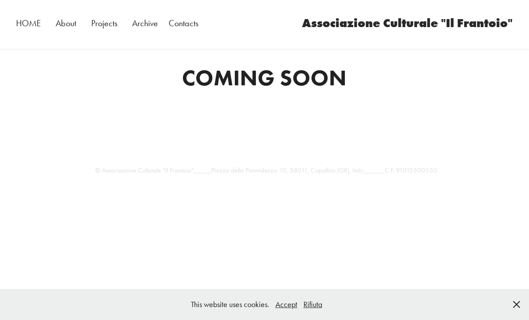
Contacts (183, 23)
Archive (145, 23)
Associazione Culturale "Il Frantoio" (407, 23)
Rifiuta (312, 304)
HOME (28, 23)
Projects (104, 23)
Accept (286, 304)
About (66, 23)
